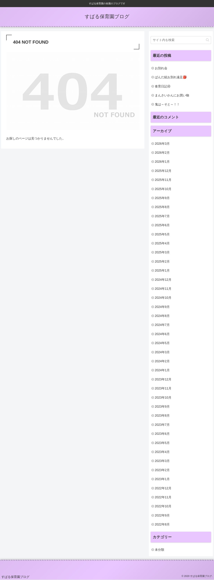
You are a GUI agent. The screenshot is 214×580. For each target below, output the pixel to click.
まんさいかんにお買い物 (172, 95)
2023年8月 (162, 415)
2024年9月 (162, 307)
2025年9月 (162, 198)
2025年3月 (162, 252)
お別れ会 (161, 68)
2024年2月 (162, 361)
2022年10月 (163, 506)
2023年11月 (163, 388)
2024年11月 (163, 288)
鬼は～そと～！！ (167, 104)
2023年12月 (163, 379)
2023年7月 (162, 424)
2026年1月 (162, 161)
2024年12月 (163, 279)
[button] (207, 40)
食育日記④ (162, 86)
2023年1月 (162, 479)
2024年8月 (162, 316)
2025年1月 (162, 270)
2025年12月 (163, 171)
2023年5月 (162, 443)
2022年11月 (163, 497)
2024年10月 (163, 297)
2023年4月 (162, 452)
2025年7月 (162, 216)
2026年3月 (162, 143)
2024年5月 (162, 343)
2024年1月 (162, 370)
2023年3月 (162, 461)
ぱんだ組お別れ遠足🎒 (171, 77)
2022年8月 (162, 524)
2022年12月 (163, 488)
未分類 (159, 549)
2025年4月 (162, 243)
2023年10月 (163, 397)
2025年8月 (162, 207)
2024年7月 (162, 325)
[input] (181, 40)
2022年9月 (162, 515)
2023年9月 (162, 406)
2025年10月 (163, 189)
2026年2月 (162, 152)
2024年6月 (162, 334)
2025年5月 (162, 234)
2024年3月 (162, 352)
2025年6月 (162, 225)
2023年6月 (162, 433)
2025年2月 (162, 261)
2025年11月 (163, 180)
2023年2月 (162, 470)
